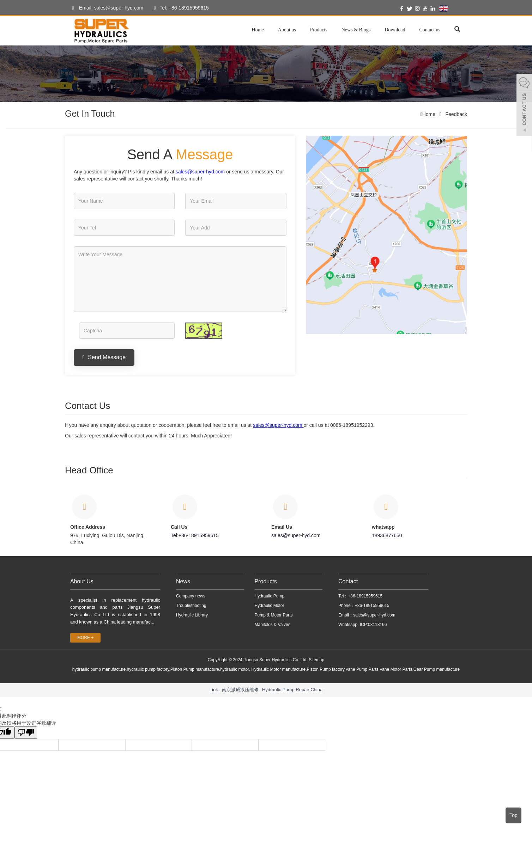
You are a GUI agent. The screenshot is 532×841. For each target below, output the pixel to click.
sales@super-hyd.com (296, 535)
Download (395, 29)
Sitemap (316, 659)
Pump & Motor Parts (274, 615)
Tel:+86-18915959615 (195, 535)
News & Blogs (355, 29)
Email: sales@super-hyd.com (105, 8)
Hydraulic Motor (269, 605)
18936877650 (387, 535)
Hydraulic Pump (270, 596)
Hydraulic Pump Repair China (292, 689)
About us (287, 29)
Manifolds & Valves (272, 624)
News (183, 581)
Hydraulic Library (192, 615)
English (452, 8)
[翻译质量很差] (25, 732)
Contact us (430, 29)
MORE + (85, 637)
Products (318, 29)
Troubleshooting (191, 605)
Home (258, 29)
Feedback (455, 114)
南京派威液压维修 (240, 689)
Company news (190, 596)
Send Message (104, 357)
